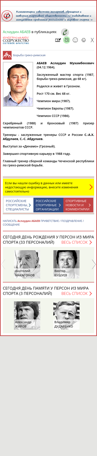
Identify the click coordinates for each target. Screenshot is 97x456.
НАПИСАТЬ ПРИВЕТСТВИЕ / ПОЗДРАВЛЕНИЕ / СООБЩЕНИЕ (43, 225)
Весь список (74, 244)
